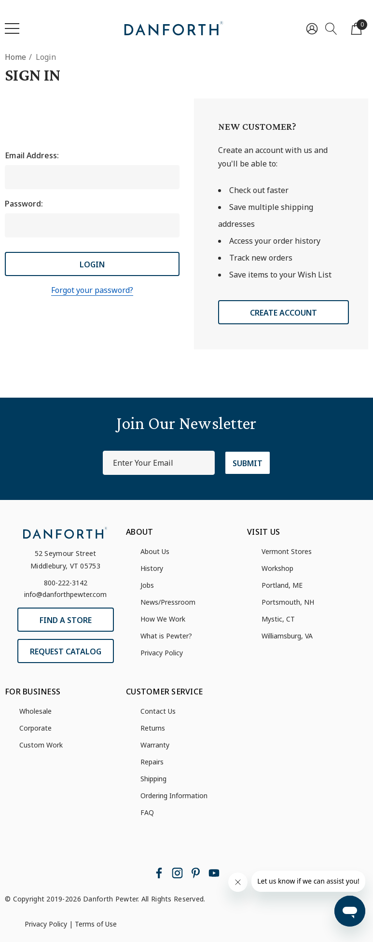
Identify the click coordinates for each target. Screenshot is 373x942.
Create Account (283, 312)
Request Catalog (65, 651)
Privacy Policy (46, 923)
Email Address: (32, 155)
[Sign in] (312, 28)
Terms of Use (96, 923)
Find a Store (66, 620)
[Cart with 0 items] (356, 28)
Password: (24, 203)
